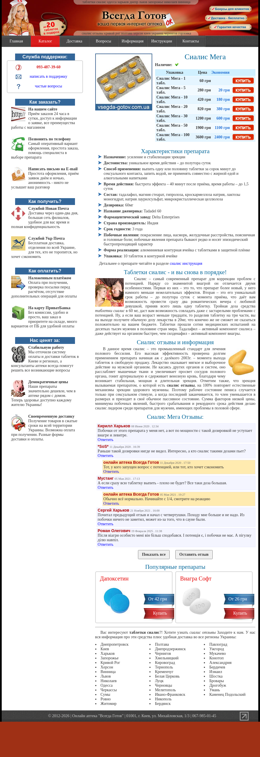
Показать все (154, 554)
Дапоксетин (114, 578)
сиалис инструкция (186, 263)
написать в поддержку (48, 76)
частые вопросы (48, 86)
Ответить (105, 440)
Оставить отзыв (194, 554)
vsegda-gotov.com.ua (130, 9)
